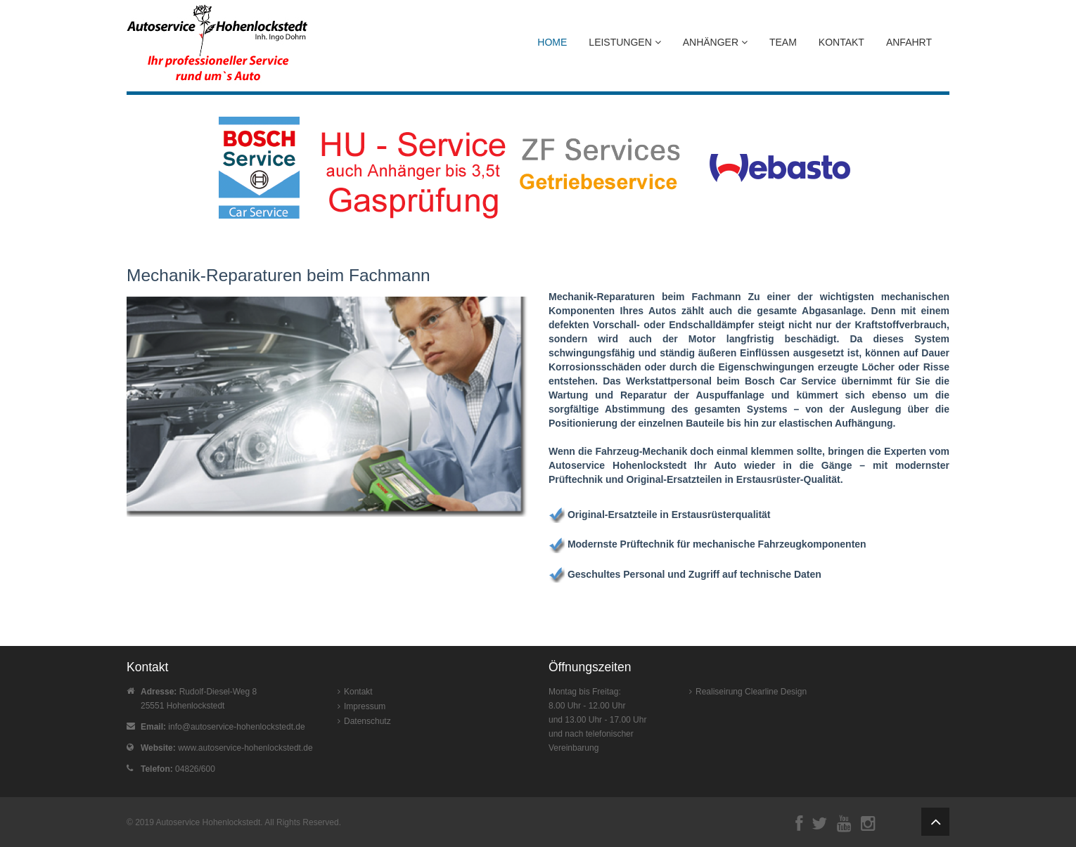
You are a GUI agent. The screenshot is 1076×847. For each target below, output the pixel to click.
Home (552, 42)
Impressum (364, 706)
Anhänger (715, 42)
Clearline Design (776, 692)
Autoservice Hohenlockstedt (208, 822)
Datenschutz (367, 721)
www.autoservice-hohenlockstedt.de (245, 748)
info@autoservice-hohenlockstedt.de (236, 727)
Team (783, 42)
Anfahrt (909, 42)
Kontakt (841, 42)
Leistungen (624, 42)
